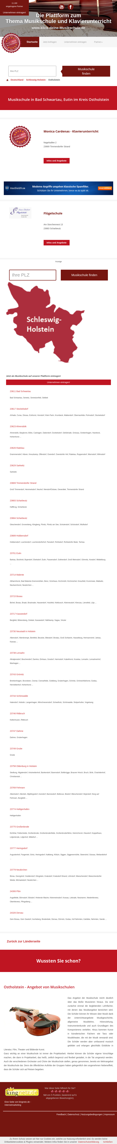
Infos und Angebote (57, 160)
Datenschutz (73, 1114)
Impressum (109, 1114)
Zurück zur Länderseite (23, 941)
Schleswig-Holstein (36, 80)
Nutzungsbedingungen (91, 1114)
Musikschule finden (86, 71)
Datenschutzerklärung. (89, 1142)
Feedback (61, 1114)
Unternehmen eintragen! (58, 382)
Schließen (108, 1142)
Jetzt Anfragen (50, 42)
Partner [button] (98, 42)
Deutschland (14, 80)
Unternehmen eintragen (75, 42)
